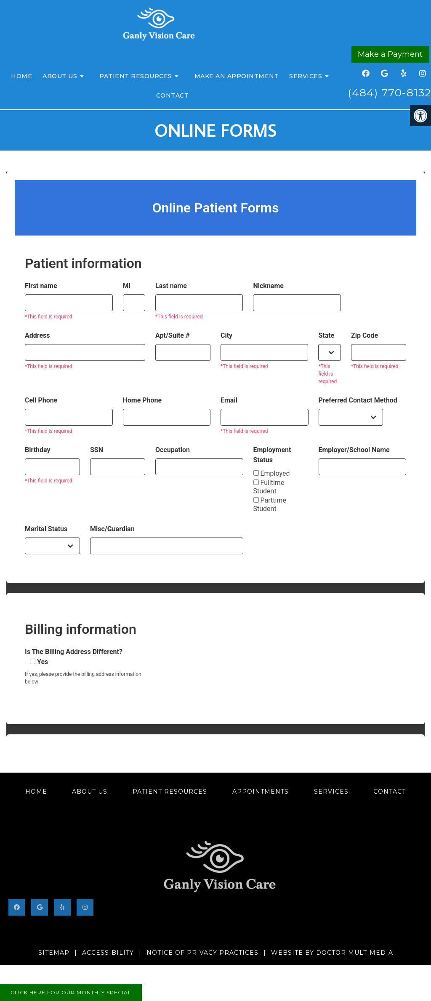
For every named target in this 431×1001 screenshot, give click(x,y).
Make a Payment (390, 54)
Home (21, 76)
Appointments (260, 791)
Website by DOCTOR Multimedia (332, 952)
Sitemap (53, 952)
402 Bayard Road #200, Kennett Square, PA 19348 (215, 939)
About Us (60, 76)
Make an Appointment (236, 76)
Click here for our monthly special (71, 992)
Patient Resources (135, 76)
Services (305, 76)
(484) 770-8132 (389, 92)
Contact (172, 95)
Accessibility (108, 952)
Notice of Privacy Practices (202, 952)
